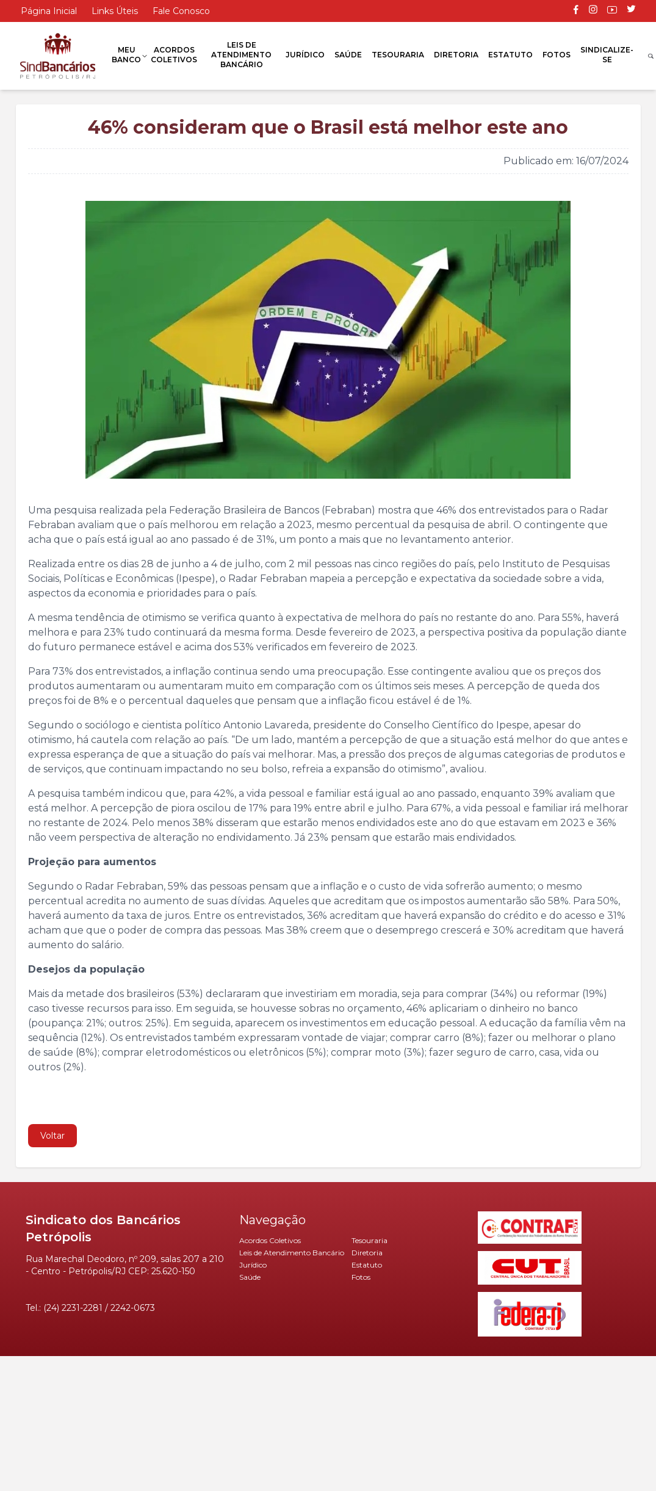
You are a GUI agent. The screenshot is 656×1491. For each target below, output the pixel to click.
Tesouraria (398, 54)
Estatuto (510, 54)
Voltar (52, 1135)
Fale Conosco (181, 10)
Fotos (556, 54)
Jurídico (305, 54)
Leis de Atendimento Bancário (241, 54)
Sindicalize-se (606, 54)
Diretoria (456, 54)
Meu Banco (126, 54)
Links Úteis (115, 10)
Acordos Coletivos (174, 54)
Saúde (348, 54)
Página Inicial (49, 10)
